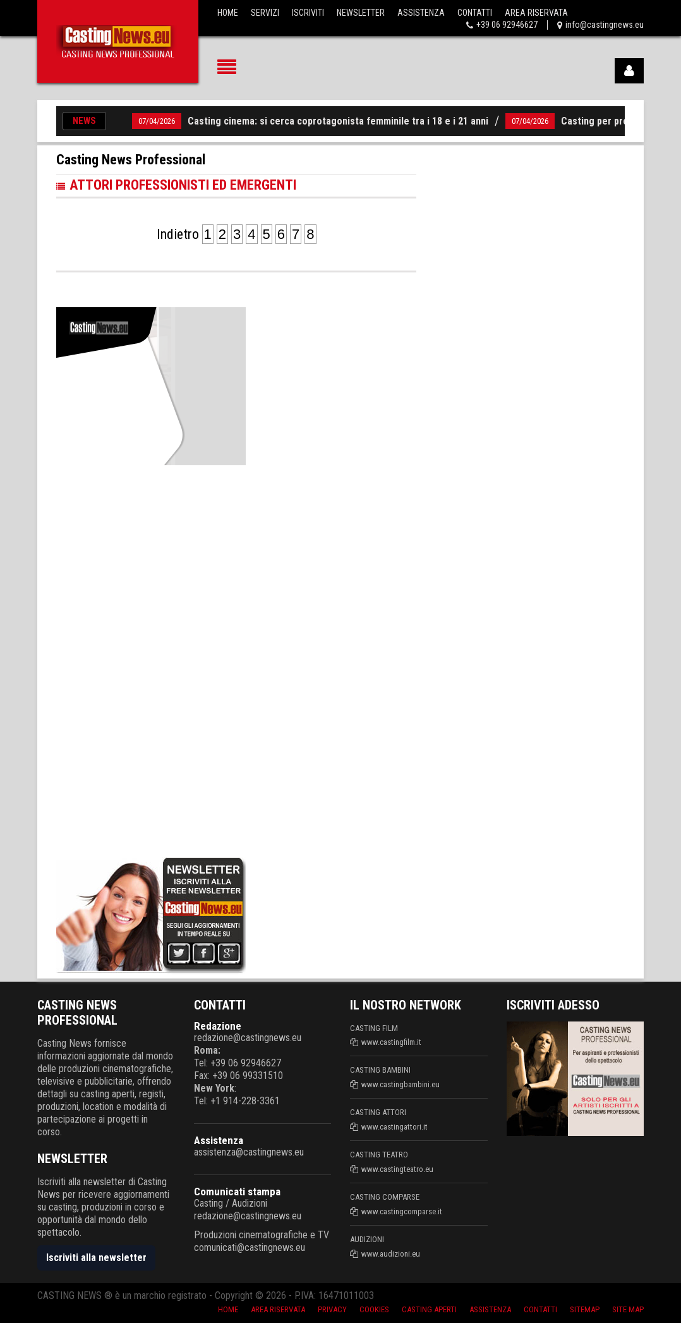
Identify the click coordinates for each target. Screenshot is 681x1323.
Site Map (628, 1309)
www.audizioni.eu (390, 1254)
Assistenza (421, 13)
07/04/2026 (156, 121)
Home (227, 13)
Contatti (474, 13)
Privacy (332, 1309)
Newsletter (361, 13)
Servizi (265, 13)
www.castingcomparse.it (401, 1211)
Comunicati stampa (237, 1191)
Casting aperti (429, 1309)
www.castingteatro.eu (397, 1169)
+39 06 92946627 (507, 24)
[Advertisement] (151, 658)
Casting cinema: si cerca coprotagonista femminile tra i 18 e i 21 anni (338, 121)
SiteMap (585, 1309)
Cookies (374, 1309)
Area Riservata (536, 13)
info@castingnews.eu (604, 24)
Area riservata (278, 1309)
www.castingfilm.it (391, 1042)
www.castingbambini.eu (400, 1084)
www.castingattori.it (394, 1126)
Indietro (178, 234)
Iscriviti (308, 13)
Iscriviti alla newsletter (96, 1258)
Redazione (217, 1026)
